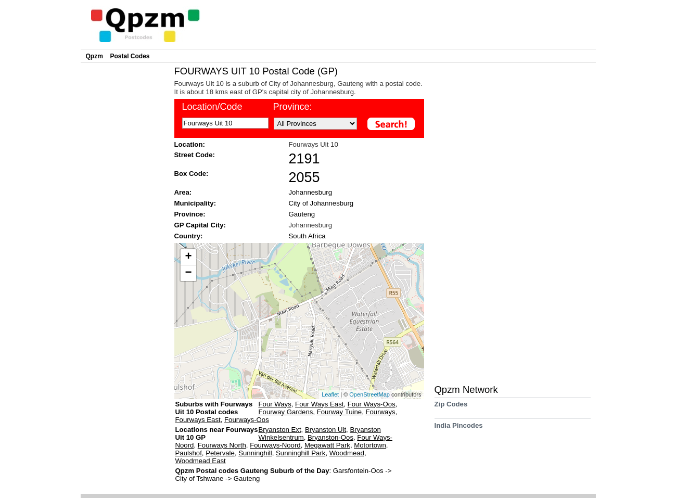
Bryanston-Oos (330, 437)
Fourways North (222, 445)
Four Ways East (319, 404)
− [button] (188, 273)
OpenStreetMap (369, 394)
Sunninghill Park (300, 453)
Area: (183, 192)
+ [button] (188, 257)
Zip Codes (451, 407)
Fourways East (198, 420)
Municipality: (195, 203)
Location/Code (212, 106)
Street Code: (194, 155)
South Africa (307, 236)
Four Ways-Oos (372, 404)
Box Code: (191, 173)
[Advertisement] (125, 222)
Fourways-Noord (275, 445)
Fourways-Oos (246, 420)
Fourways (380, 412)
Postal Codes (130, 56)
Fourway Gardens (286, 412)
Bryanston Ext (280, 429)
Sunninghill (255, 453)
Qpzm (94, 56)
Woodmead (346, 453)
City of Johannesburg (321, 203)
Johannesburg (311, 192)
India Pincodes (459, 429)
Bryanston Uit (325, 429)
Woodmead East (200, 461)
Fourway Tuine (339, 412)
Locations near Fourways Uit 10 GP (216, 433)
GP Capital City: (200, 225)
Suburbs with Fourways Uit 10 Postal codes (214, 408)
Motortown (370, 445)
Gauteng (302, 214)
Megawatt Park (327, 445)
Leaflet (330, 394)
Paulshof (188, 453)
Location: (189, 144)
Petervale (220, 453)
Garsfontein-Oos (359, 471)
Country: (188, 236)
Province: (292, 106)
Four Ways (275, 404)
